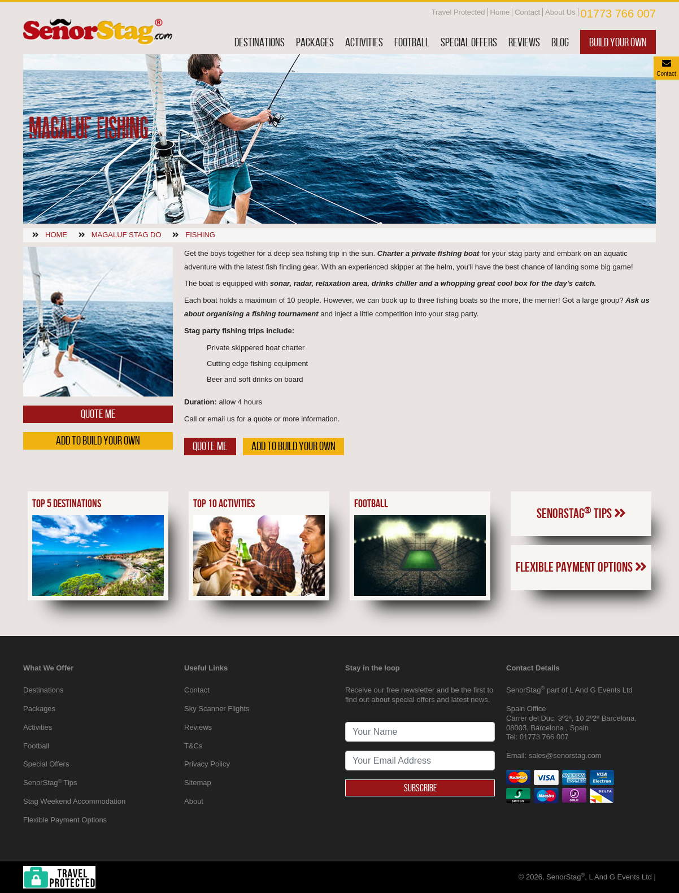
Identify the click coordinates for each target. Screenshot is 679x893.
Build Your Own (618, 42)
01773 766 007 (618, 13)
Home (500, 12)
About (193, 801)
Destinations (259, 42)
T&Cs (193, 746)
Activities (364, 42)
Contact (527, 12)
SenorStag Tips (581, 513)
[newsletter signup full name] (420, 732)
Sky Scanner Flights (217, 708)
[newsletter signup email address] (420, 760)
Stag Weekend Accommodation (74, 801)
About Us (560, 12)
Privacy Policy (207, 764)
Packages (315, 42)
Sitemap (197, 782)
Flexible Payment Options (581, 567)
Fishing (200, 234)
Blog (560, 42)
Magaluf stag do (127, 234)
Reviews (524, 42)
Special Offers (469, 42)
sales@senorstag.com (565, 755)
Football (411, 42)
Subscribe (420, 788)
